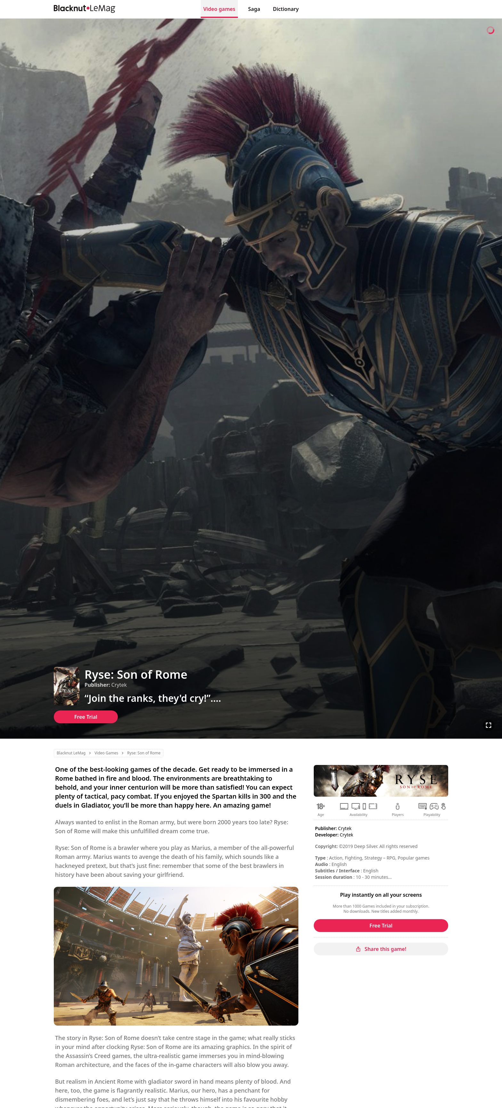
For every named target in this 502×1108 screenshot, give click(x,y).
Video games (219, 9)
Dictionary (286, 9)
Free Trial (85, 716)
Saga (254, 9)
